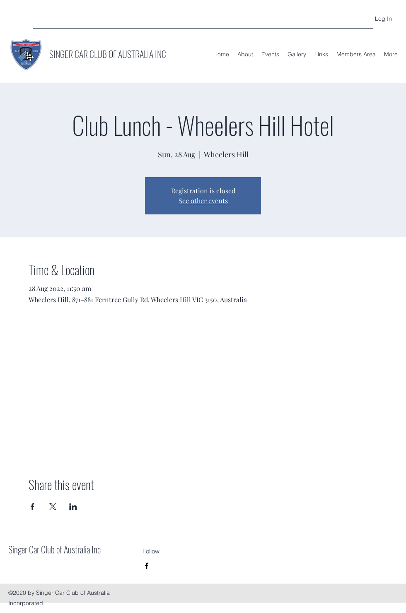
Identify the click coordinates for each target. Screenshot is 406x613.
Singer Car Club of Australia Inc (54, 549)
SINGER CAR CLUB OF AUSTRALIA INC (107, 53)
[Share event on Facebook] (32, 506)
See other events (203, 200)
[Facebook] (147, 566)
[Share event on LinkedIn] (73, 506)
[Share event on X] (53, 506)
